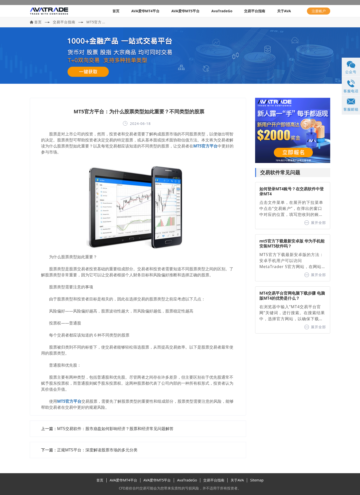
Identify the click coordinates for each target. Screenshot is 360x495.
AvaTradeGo (221, 11)
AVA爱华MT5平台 (185, 11)
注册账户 (319, 11)
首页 (115, 11)
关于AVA (284, 11)
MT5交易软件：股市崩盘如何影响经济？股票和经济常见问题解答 (115, 429)
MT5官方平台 (205, 146)
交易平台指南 (254, 11)
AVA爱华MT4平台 (145, 11)
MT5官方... (95, 22)
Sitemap (257, 480)
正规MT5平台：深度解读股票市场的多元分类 (97, 450)
